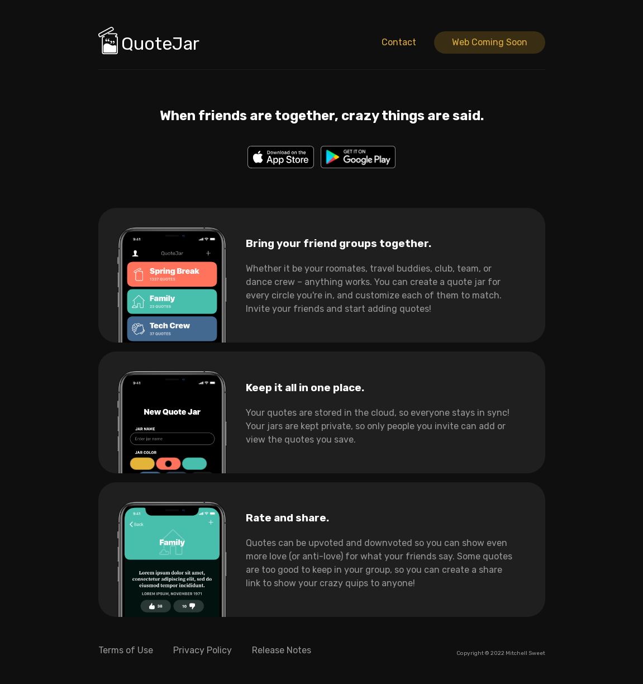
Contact (399, 42)
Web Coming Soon (489, 42)
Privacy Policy (202, 650)
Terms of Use (125, 650)
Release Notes (281, 650)
